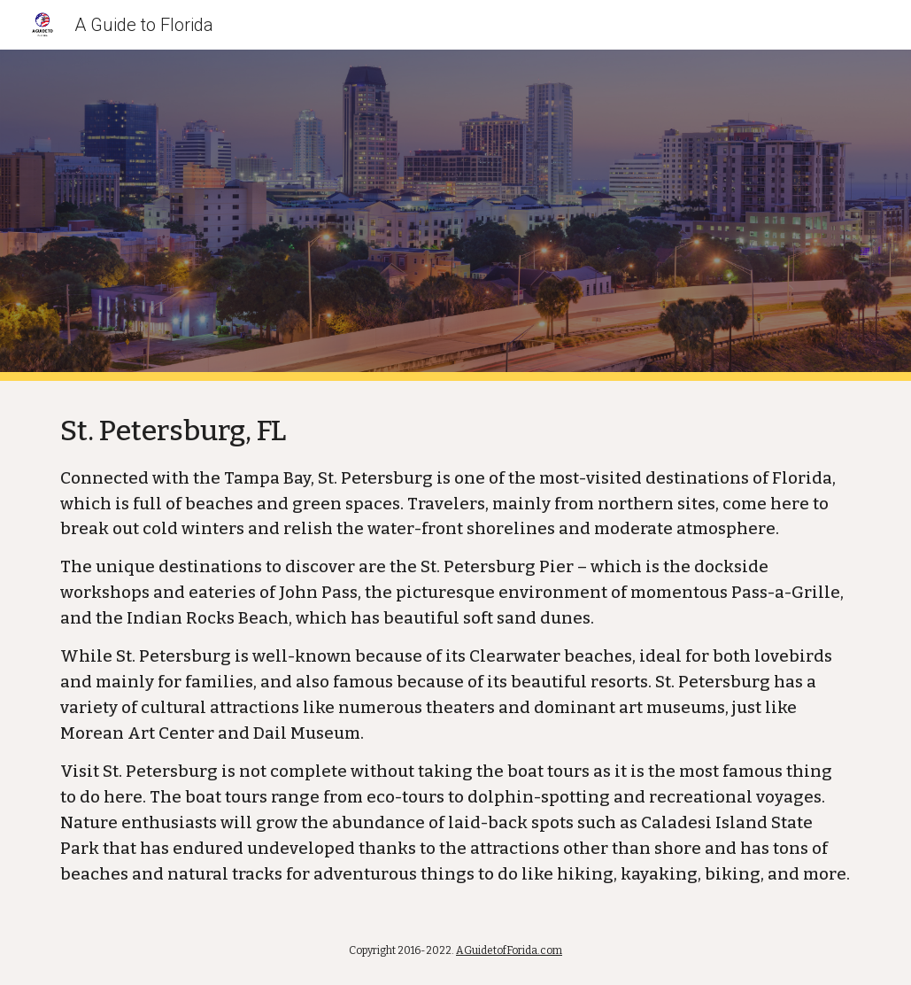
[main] (456, 648)
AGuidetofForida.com (509, 950)
